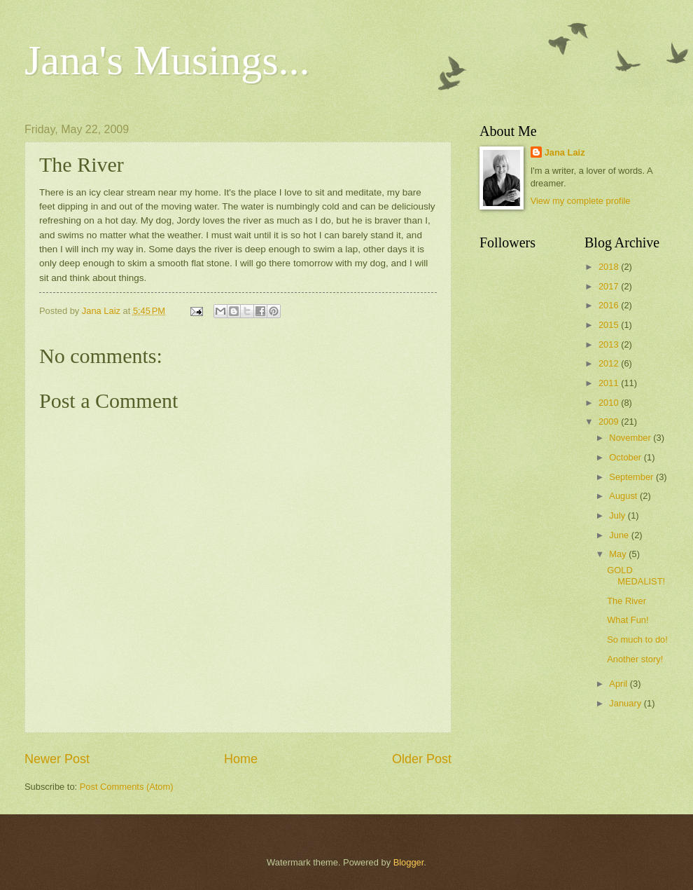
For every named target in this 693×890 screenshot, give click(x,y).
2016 (609, 305)
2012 (609, 363)
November (631, 437)
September (632, 477)
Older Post (421, 759)
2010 (609, 402)
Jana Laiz (565, 152)
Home (241, 759)
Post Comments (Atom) (127, 786)
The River (626, 601)
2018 (609, 266)
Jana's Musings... (167, 60)
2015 (609, 325)
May (619, 554)
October (626, 457)
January (626, 703)
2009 (609, 421)
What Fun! (627, 620)
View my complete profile (581, 201)
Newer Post (57, 759)
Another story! (635, 659)
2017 (609, 286)
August (624, 496)
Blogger (408, 862)
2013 (609, 344)
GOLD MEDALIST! (636, 575)
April (619, 683)
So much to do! (637, 639)
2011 (609, 383)
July (618, 515)
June (620, 535)
